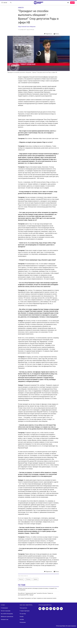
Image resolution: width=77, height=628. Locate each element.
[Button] (48, 34)
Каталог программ (5, 610)
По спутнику (23, 613)
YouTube (22, 619)
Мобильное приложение (7, 616)
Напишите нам (4, 619)
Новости (21, 7)
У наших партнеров (24, 610)
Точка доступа (23, 608)
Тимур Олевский (22, 26)
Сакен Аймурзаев (31, 26)
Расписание (23, 622)
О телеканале (4, 608)
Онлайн (21, 616)
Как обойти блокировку (7, 613)
